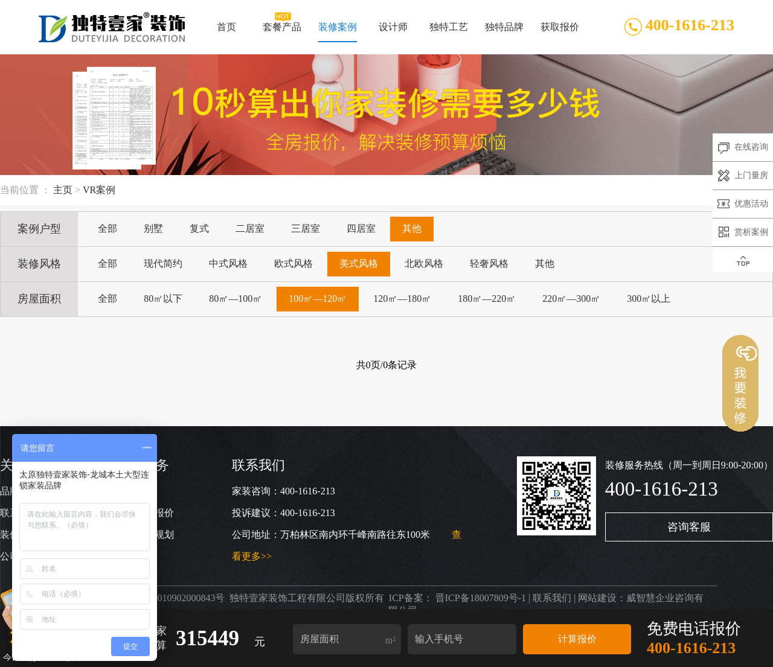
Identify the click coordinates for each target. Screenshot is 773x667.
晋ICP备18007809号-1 (480, 598)
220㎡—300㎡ (571, 298)
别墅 (153, 228)
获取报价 (559, 32)
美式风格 (358, 263)
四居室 (361, 228)
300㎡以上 (648, 298)
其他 (412, 228)
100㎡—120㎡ (318, 298)
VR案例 (99, 190)
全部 (107, 228)
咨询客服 (689, 527)
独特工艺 (448, 32)
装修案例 (337, 32)
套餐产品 (282, 32)
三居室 (305, 228)
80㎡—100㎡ (235, 298)
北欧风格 (424, 263)
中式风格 (228, 263)
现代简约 (163, 263)
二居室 (250, 228)
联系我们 (552, 598)
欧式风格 (293, 263)
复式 (199, 228)
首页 (226, 32)
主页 (62, 190)
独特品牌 (503, 32)
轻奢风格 (489, 263)
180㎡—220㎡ (487, 298)
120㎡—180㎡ (402, 298)
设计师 (393, 32)
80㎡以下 (163, 298)
